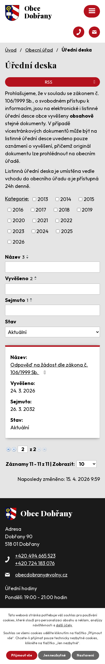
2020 (19, 220)
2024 (42, 231)
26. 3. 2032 (22, 409)
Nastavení (85, 655)
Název (15, 257)
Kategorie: (17, 198)
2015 (89, 199)
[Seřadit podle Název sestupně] (28, 258)
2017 (41, 210)
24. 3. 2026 (22, 390)
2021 (42, 220)
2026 (18, 242)
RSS (71, 82)
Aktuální (19, 427)
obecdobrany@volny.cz (41, 574)
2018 (64, 210)
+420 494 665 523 (35, 555)
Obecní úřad (39, 50)
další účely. (64, 625)
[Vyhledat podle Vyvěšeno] (52, 289)
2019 (87, 210)
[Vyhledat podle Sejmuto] (52, 310)
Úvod (11, 50)
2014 (65, 199)
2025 (67, 231)
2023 (18, 231)
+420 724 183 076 (35, 563)
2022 (66, 220)
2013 (43, 199)
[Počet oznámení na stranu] (86, 464)
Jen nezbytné (54, 655)
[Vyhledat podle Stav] (52, 332)
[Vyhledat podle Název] (52, 267)
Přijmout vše (21, 655)
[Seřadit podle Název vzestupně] (28, 256)
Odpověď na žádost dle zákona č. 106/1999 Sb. (49, 368)
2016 (18, 210)
